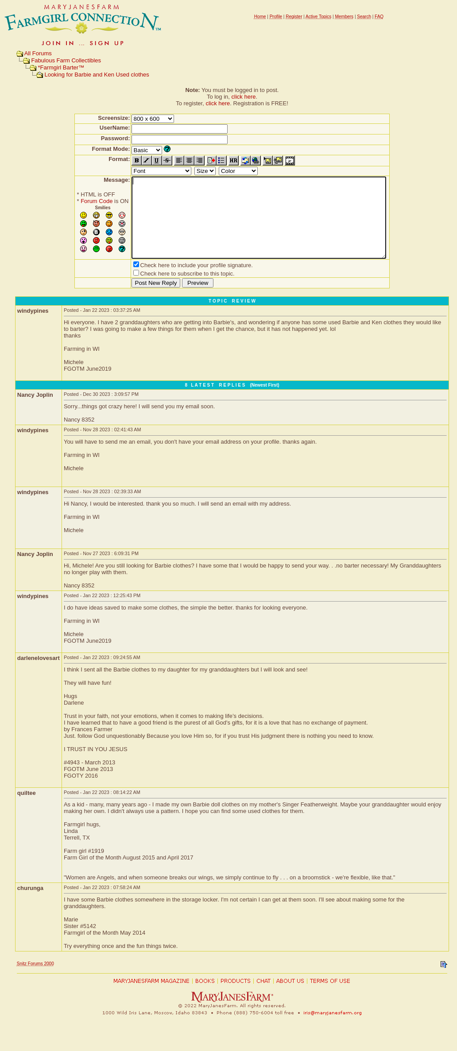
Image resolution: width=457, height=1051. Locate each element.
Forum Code (81, 201)
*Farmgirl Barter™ (61, 67)
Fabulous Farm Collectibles (66, 60)
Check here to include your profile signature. (181, 281)
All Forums (38, 53)
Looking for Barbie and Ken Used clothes (96, 74)
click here (244, 96)
